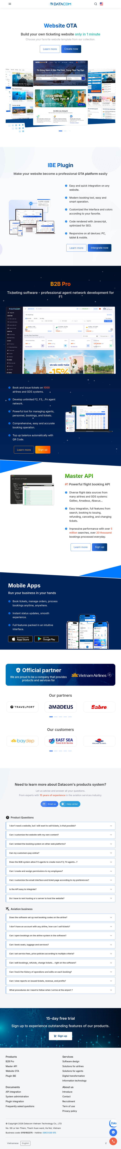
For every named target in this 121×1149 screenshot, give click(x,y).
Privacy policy (69, 1111)
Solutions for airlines (73, 1066)
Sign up (42, 449)
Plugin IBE (11, 1076)
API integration (13, 1091)
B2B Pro (10, 1061)
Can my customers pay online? (24, 853)
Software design (70, 1061)
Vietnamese (12, 1143)
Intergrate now (99, 247)
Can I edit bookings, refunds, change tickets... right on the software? (42, 962)
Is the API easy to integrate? (23, 889)
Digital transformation (73, 1076)
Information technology (74, 1080)
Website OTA (12, 1071)
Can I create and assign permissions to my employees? (36, 871)
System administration (17, 1096)
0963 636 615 (49, 1132)
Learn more (50, 49)
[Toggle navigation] (10, 4)
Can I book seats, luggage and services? (29, 944)
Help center (69, 804)
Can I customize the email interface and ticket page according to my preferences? (49, 880)
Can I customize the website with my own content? (34, 834)
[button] (51, 716)
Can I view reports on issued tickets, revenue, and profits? (37, 981)
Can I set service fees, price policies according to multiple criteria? (41, 953)
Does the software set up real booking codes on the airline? (38, 917)
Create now (71, 48)
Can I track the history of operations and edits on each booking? (40, 972)
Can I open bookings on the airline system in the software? (37, 935)
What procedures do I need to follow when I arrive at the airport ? (41, 990)
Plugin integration (15, 1101)
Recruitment (68, 1101)
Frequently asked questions (20, 1106)
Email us (48, 804)
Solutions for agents (72, 1071)
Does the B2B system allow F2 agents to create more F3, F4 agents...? (43, 862)
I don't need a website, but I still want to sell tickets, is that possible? (42, 825)
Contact (66, 1096)
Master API (11, 1066)
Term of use (68, 1106)
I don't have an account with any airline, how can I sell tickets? (39, 926)
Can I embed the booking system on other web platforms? (37, 844)
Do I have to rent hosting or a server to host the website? (36, 898)
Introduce (67, 1091)
